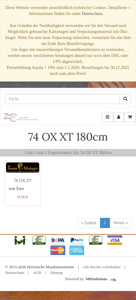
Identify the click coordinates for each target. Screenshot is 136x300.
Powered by (87, 279)
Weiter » (121, 223)
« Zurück (88, 223)
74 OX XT (23, 180)
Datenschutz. (93, 13)
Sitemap (56, 272)
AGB (37, 272)
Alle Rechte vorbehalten (101, 267)
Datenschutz (14, 272)
